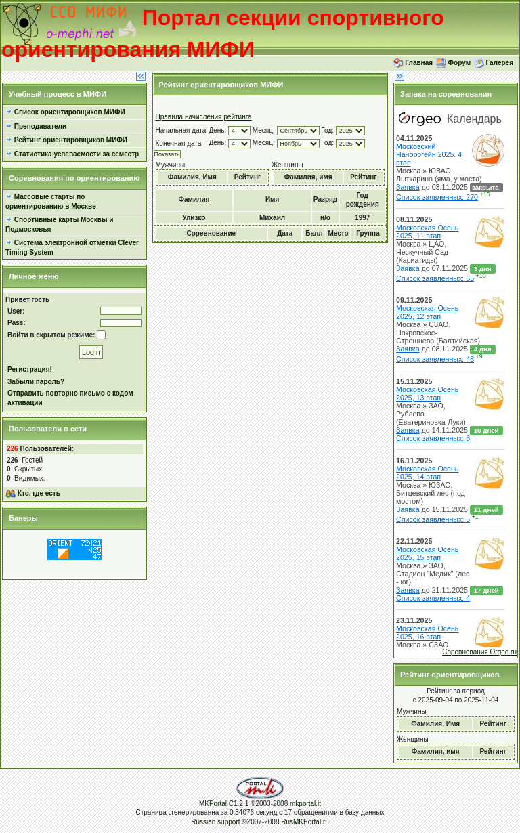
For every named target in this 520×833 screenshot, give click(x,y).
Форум (459, 62)
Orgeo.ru (456, 376)
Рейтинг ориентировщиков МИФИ (70, 140)
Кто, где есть (39, 493)
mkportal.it (305, 803)
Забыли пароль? (35, 381)
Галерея (499, 62)
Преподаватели (40, 126)
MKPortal (213, 803)
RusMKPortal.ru (305, 822)
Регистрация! (29, 369)
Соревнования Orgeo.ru (479, 652)
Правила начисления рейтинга (204, 117)
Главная (419, 62)
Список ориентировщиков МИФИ (69, 112)
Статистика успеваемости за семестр (76, 154)
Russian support (216, 822)
